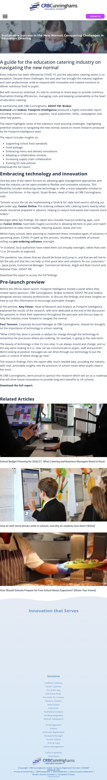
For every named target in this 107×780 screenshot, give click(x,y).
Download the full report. (15, 167)
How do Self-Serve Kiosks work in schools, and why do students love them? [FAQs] (47, 525)
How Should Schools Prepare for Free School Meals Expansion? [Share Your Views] (48, 590)
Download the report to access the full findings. (29, 275)
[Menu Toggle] (5, 16)
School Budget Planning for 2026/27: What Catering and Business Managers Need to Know (52, 461)
